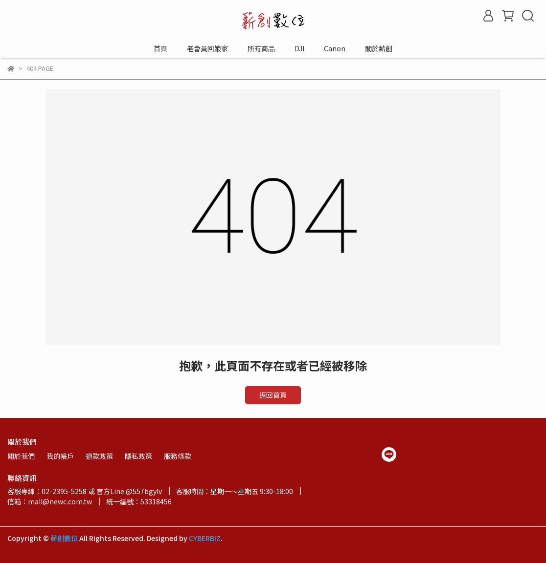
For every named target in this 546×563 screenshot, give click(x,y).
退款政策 (99, 456)
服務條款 (177, 456)
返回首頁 (273, 395)
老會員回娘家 (207, 48)
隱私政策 (138, 456)
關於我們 (21, 456)
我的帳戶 (60, 456)
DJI (299, 48)
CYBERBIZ (205, 538)
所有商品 (261, 48)
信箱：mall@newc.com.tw (49, 501)
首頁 (160, 48)
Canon (334, 48)
